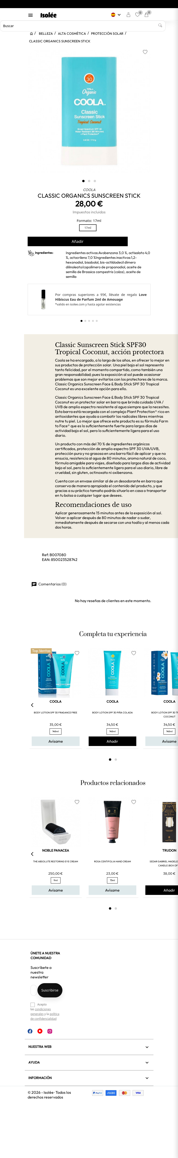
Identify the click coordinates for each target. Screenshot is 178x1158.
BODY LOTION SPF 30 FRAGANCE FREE (55, 712)
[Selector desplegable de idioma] (116, 15)
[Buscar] (83, 25)
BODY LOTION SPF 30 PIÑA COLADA (112, 712)
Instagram (49, 1031)
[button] (81, 321)
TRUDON (169, 850)
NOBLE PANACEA (55, 850)
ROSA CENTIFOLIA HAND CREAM (112, 861)
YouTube (39, 1031)
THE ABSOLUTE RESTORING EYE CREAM (55, 861)
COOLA (89, 189)
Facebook (30, 1031)
